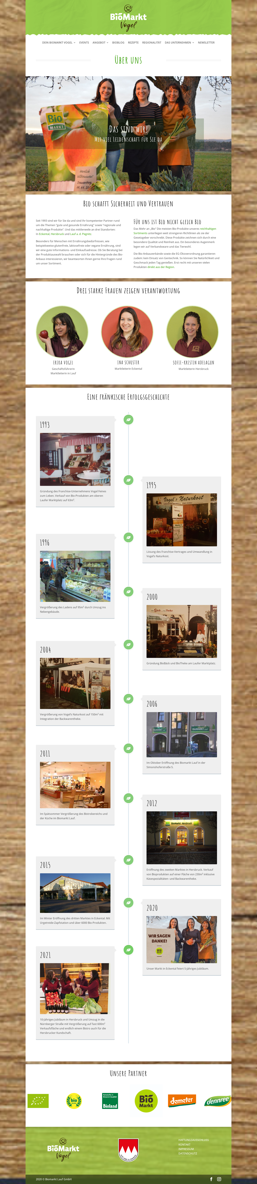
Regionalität (151, 42)
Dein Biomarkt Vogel (57, 42)
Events (84, 42)
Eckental (44, 234)
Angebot (99, 42)
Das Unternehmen (178, 42)
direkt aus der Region (161, 267)
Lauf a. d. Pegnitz (80, 234)
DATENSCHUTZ (187, 1153)
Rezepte (133, 42)
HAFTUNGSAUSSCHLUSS (193, 1140)
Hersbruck (57, 234)
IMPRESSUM (186, 1149)
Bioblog (118, 42)
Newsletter (206, 42)
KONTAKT (184, 1144)
